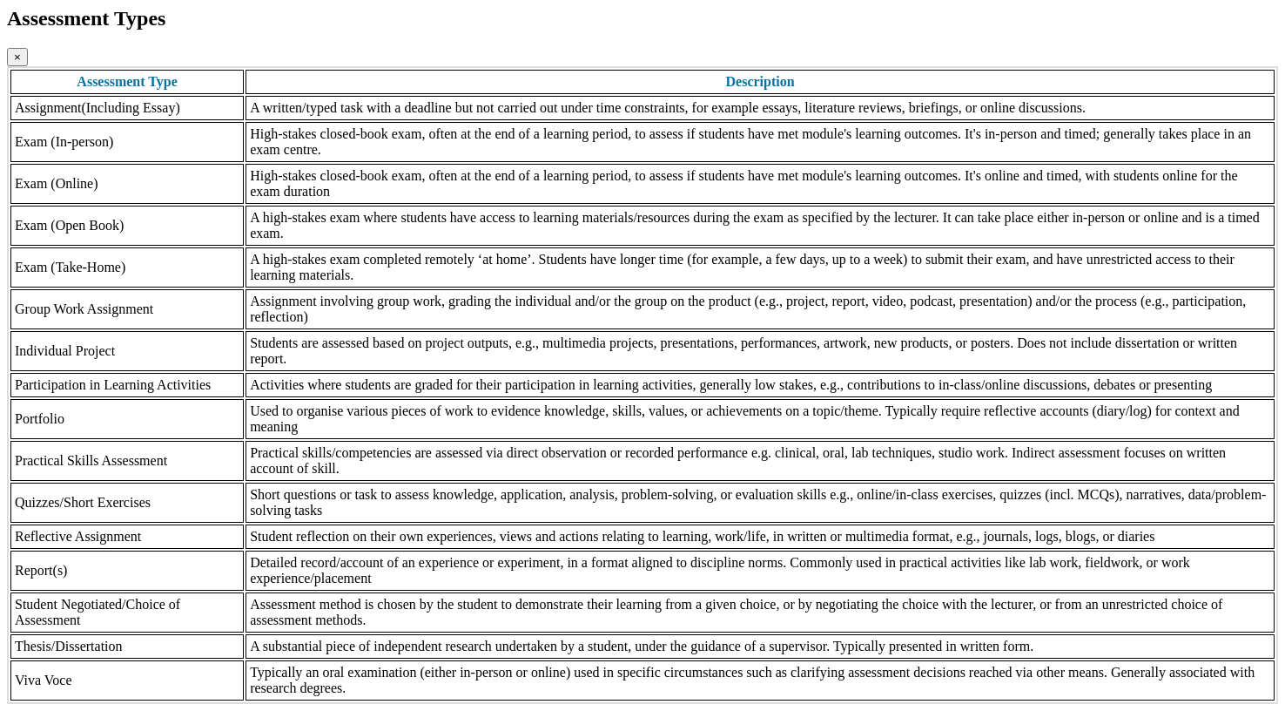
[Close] (17, 57)
